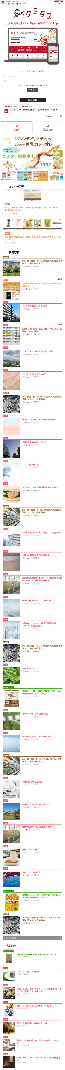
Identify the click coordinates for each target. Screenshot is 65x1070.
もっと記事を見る (10, 938)
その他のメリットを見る (54, 116)
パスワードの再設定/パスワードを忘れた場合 (32, 85)
